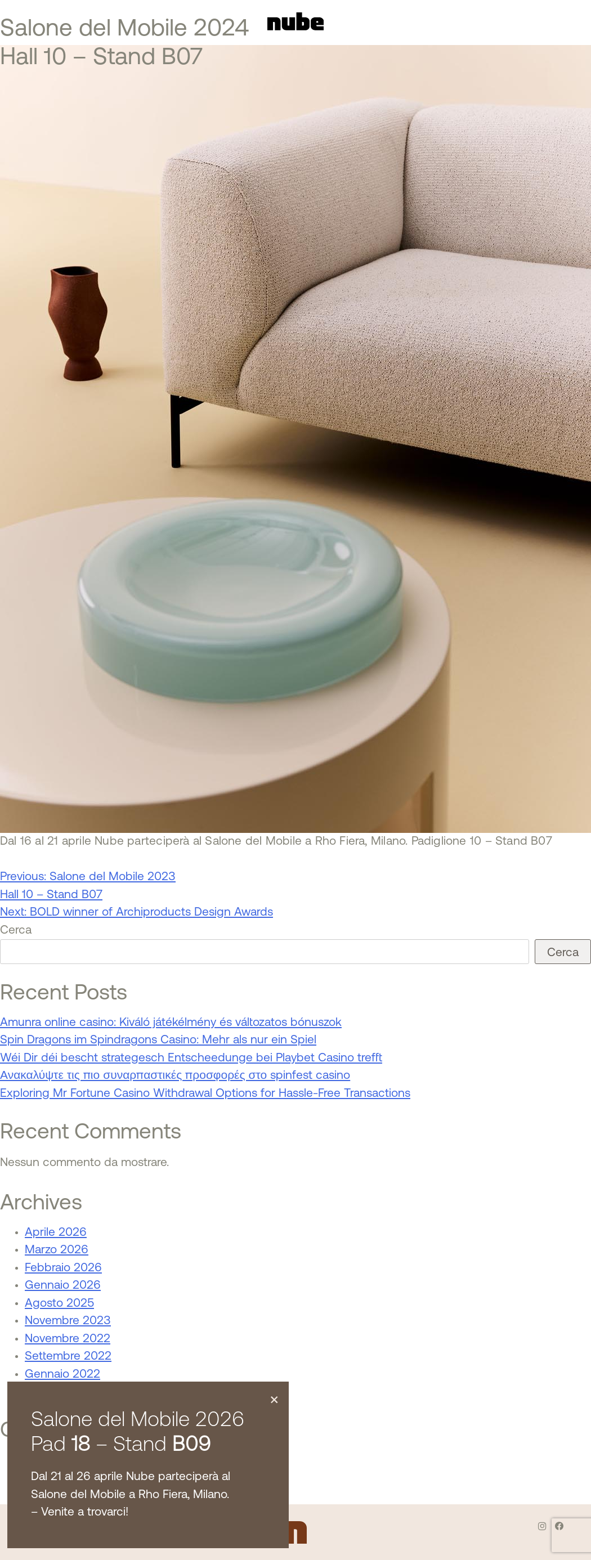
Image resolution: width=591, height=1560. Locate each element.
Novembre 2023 (68, 1321)
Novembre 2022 (67, 1339)
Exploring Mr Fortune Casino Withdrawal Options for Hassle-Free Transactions (205, 1093)
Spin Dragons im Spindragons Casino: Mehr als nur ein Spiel (158, 1040)
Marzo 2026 (56, 1250)
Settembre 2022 (68, 1356)
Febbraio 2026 (63, 1268)
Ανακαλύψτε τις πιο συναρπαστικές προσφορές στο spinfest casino (175, 1075)
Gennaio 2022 (62, 1374)
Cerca (16, 930)
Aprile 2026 (56, 1232)
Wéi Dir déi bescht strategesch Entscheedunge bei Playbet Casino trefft (191, 1058)
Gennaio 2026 (63, 1285)
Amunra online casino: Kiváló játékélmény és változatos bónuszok (171, 1022)
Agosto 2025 (59, 1303)
